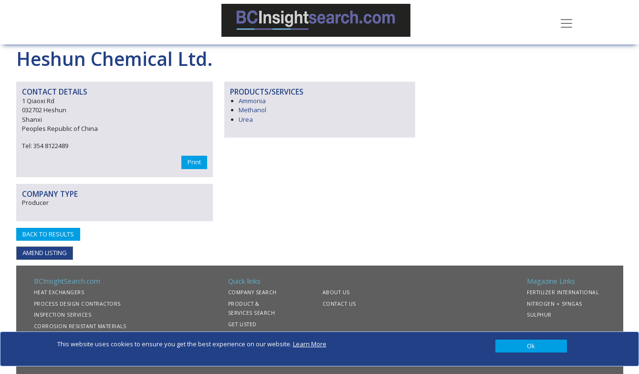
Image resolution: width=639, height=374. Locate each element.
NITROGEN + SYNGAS (554, 303)
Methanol (252, 110)
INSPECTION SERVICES (63, 314)
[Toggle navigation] (566, 22)
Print (194, 162)
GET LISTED (242, 324)
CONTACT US (339, 303)
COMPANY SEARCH (252, 292)
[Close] (531, 346)
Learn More (309, 344)
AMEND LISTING (44, 252)
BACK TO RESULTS (48, 234)
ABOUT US (336, 292)
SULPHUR (539, 314)
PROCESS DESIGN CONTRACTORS (77, 303)
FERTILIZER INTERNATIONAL (562, 292)
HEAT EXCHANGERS (59, 292)
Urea (246, 119)
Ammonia (252, 100)
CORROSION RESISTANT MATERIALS (80, 326)
